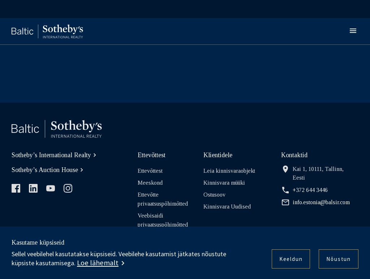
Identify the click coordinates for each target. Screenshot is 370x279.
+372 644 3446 (304, 190)
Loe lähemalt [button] (98, 262)
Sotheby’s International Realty (55, 155)
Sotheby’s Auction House (48, 169)
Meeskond (150, 183)
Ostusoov (214, 195)
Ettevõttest (150, 171)
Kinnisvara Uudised (227, 206)
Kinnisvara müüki (224, 183)
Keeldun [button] (291, 259)
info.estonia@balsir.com (315, 202)
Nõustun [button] (338, 259)
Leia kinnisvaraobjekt (229, 171)
